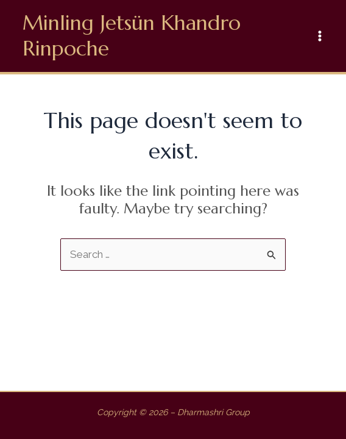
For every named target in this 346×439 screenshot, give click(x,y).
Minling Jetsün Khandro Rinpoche (132, 36)
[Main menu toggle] (320, 36)
